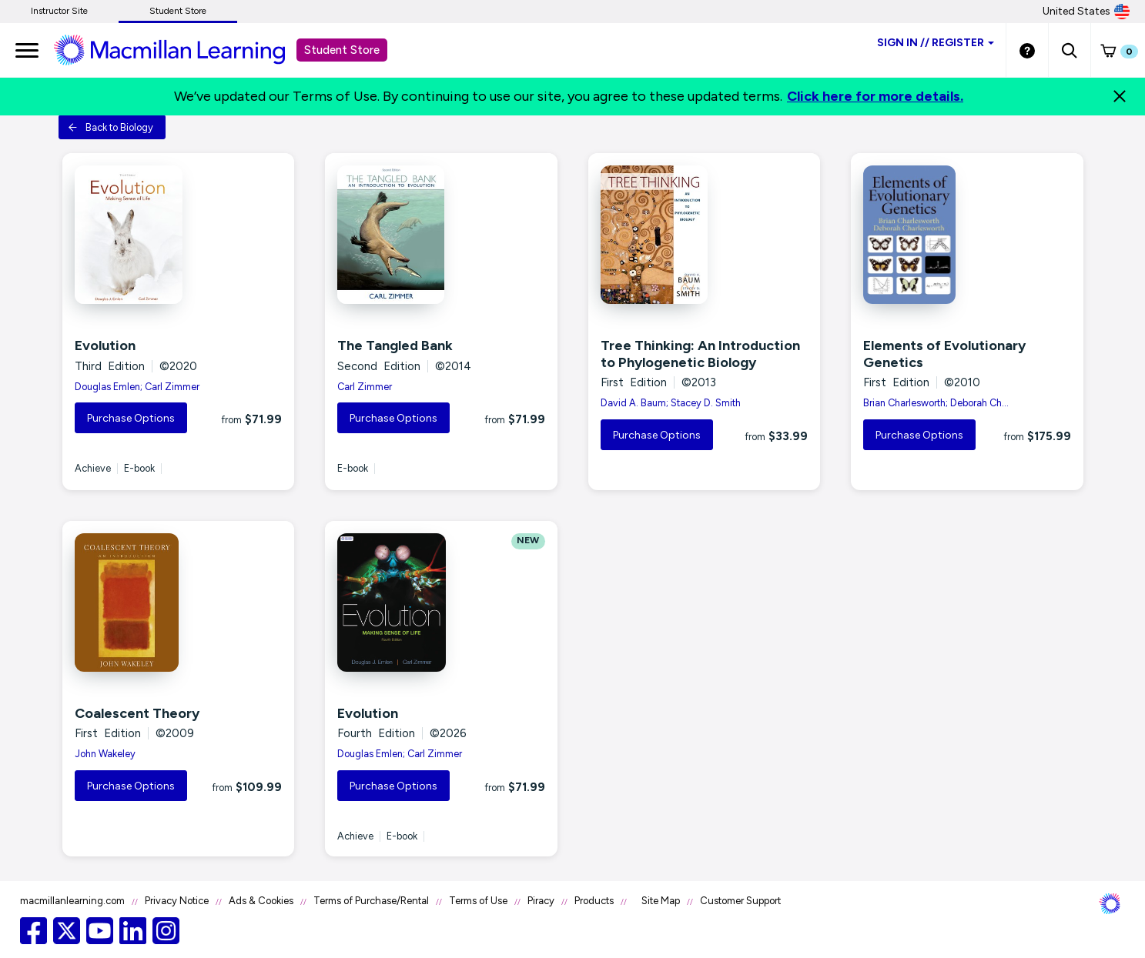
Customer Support (740, 900)
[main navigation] (27, 50)
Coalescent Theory (137, 713)
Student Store (177, 10)
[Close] (1119, 96)
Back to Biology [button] (110, 127)
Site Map (660, 900)
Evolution (105, 345)
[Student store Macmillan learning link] (180, 49)
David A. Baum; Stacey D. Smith (671, 403)
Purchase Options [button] (131, 418)
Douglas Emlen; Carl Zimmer (137, 386)
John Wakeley (105, 753)
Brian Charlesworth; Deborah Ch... (936, 403)
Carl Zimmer (364, 386)
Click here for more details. (875, 96)
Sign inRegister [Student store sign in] (935, 42)
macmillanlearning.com (72, 900)
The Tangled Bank (395, 345)
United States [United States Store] (1086, 11)
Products (594, 900)
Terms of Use (478, 900)
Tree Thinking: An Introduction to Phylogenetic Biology (700, 354)
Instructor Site (59, 10)
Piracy (540, 900)
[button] (1069, 50)
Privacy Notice (177, 900)
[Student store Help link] (1027, 50)
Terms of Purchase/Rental (371, 900)
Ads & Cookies (261, 900)
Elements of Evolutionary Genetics (944, 354)
